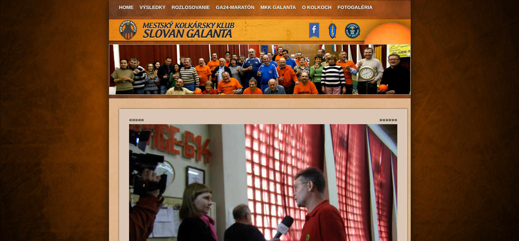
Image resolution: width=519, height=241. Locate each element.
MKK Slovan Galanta (177, 30)
